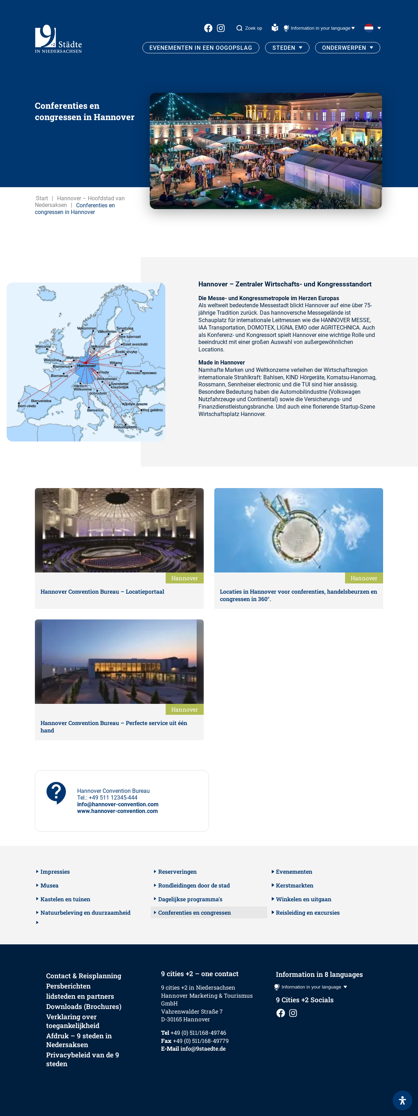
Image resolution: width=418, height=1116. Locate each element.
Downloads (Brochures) (84, 1006)
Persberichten (68, 985)
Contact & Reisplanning (83, 975)
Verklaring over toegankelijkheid (72, 1021)
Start (42, 198)
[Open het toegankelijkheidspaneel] (402, 1100)
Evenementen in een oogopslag (200, 47)
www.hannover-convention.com (117, 811)
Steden (283, 47)
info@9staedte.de (203, 1048)
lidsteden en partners (80, 996)
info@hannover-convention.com (118, 804)
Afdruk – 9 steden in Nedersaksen (79, 1040)
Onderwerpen (344, 47)
